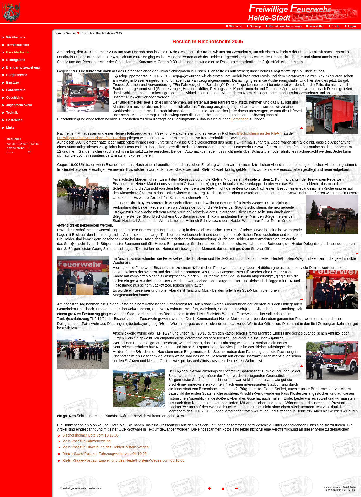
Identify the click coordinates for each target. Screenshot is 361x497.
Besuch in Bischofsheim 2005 (102, 33)
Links (10, 128)
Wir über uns (15, 37)
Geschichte (14, 97)
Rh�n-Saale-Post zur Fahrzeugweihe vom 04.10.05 (104, 454)
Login (351, 26)
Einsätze (12, 82)
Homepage (240, 119)
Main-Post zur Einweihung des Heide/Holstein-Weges (105, 447)
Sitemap (255, 26)
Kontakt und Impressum (285, 26)
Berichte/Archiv (17, 52)
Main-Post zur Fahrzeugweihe (86, 441)
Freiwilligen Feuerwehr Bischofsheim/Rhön (91, 138)
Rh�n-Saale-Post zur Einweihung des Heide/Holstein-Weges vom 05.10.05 (123, 460)
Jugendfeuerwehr (19, 105)
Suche (335, 26)
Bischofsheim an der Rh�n (259, 133)
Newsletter (316, 26)
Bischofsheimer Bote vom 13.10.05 (90, 435)
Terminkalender (17, 45)
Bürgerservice (16, 75)
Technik (12, 112)
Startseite (235, 26)
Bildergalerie (15, 60)
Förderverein (15, 90)
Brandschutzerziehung (23, 67)
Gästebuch (14, 120)
